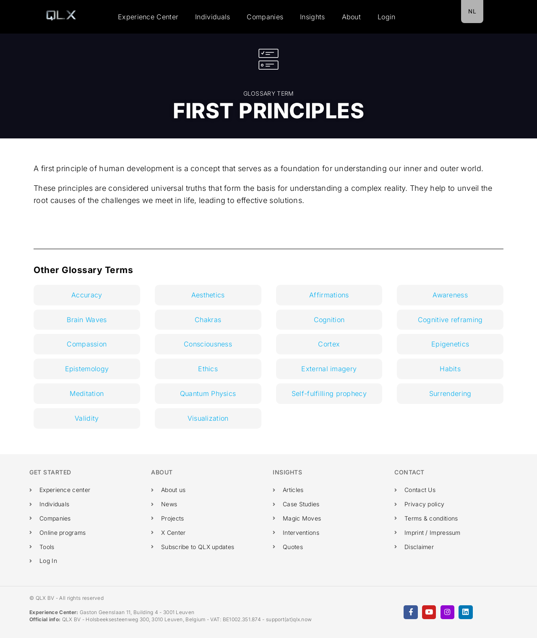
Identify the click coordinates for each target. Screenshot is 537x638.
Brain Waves (87, 319)
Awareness (450, 295)
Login (387, 17)
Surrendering (450, 393)
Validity (87, 418)
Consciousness (208, 344)
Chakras (208, 319)
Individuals (212, 17)
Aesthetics (208, 295)
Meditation (87, 393)
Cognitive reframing (450, 319)
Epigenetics (450, 344)
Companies (265, 17)
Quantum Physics (208, 393)
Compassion (87, 344)
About (351, 17)
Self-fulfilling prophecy (329, 393)
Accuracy (86, 295)
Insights (312, 17)
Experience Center (148, 17)
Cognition (329, 319)
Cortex (329, 344)
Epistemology (87, 369)
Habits (450, 369)
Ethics (208, 369)
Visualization (208, 418)
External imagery (329, 369)
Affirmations (329, 295)
